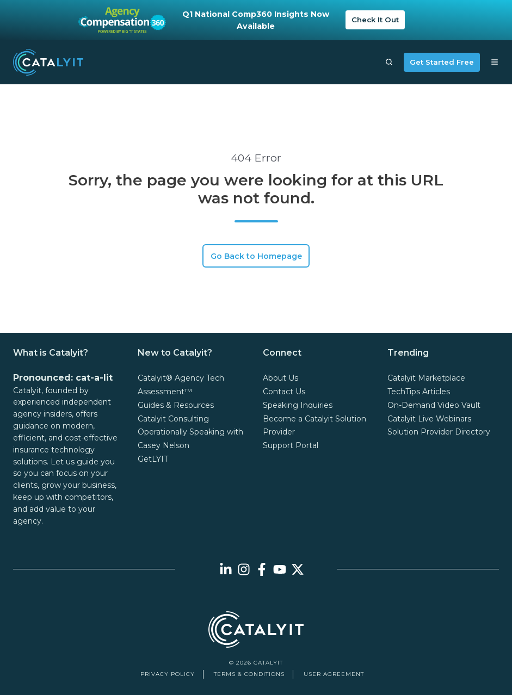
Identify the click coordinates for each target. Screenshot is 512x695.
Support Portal (290, 445)
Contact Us (284, 391)
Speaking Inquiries (297, 405)
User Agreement (334, 674)
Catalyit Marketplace (426, 378)
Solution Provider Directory (438, 432)
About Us (280, 378)
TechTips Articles (418, 391)
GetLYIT (153, 459)
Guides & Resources (176, 405)
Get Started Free (442, 62)
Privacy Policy (167, 674)
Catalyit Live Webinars (429, 419)
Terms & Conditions (249, 674)
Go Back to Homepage (256, 256)
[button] (389, 62)
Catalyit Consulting (173, 419)
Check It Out (375, 19)
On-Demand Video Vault (433, 405)
